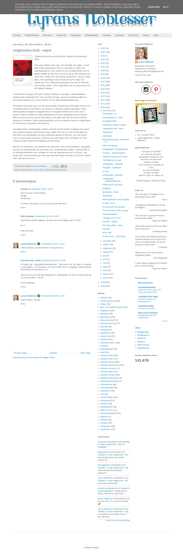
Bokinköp (104, 314)
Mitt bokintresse (145, 283)
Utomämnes (105, 429)
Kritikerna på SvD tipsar (112, 185)
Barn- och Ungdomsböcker (111, 307)
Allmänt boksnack (107, 301)
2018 (103, 78)
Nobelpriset (61, 35)
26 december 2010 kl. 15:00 (46, 216)
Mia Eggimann (104, 465)
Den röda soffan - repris (112, 225)
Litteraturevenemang (109, 381)
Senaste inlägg (20, 353)
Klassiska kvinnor (107, 343)
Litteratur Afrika (106, 355)
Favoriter (17, 35)
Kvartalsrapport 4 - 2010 (113, 117)
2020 (103, 70)
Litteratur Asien (106, 359)
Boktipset (141, 342)
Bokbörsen (141, 338)
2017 (103, 82)
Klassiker (104, 339)
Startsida (53, 353)
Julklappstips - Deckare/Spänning (112, 180)
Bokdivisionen (103, 452)
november (107, 241)
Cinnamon (102, 442)
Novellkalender (106, 407)
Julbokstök (107, 136)
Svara (23, 207)
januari (106, 278)
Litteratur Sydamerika (109, 378)
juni (104, 259)
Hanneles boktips (146, 306)
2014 (103, 93)
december (107, 111)
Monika (101, 488)
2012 (103, 100)
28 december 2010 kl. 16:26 (53, 260)
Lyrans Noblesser (28, 244)
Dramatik (104, 327)
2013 (103, 96)
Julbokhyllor (107, 132)
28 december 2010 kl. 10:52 (53, 244)
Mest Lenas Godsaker (148, 313)
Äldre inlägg (85, 353)
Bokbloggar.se (143, 335)
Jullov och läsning (110, 146)
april (105, 267)
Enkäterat (107, 188)
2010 (103, 107)
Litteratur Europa (50, 170)
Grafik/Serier (105, 333)
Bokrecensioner (27, 170)
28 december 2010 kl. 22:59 (53, 296)
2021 (103, 67)
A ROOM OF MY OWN (148, 297)
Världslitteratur (143, 348)
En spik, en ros (109, 203)
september (107, 248)
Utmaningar (105, 426)
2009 (103, 282)
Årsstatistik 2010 (109, 121)
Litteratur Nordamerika (109, 365)
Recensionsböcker (108, 413)
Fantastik (104, 330)
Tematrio (103, 423)
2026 (103, 48)
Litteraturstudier (106, 388)
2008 (103, 286)
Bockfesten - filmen (111, 192)
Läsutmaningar (106, 397)
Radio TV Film (106, 410)
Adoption (104, 298)
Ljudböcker (104, 391)
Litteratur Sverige (107, 375)
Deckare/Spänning (108, 323)
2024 (103, 56)
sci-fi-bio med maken (146, 308)
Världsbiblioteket (31, 35)
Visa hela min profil (143, 75)
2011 (103, 104)
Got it (166, 7)
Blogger (95, 547)
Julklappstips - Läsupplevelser (115, 149)
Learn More (154, 7)
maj (105, 263)
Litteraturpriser (106, 384)
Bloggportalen (143, 332)
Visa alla (164, 321)
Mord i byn (107, 232)
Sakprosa (104, 417)
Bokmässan (105, 317)
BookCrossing (143, 345)
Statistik (103, 420)
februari (106, 274)
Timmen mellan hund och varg (115, 210)
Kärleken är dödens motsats (114, 125)
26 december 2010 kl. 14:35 (41, 189)
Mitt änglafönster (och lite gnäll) (116, 199)
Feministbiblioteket (147, 287)
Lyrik (102, 394)
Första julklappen (110, 214)
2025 (103, 52)
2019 (103, 74)
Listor (102, 352)
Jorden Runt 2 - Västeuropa (114, 236)
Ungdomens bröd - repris (113, 128)
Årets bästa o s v (110, 114)
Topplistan (107, 35)
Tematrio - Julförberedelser (114, 153)
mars (105, 270)
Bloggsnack (105, 310)
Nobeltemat (107, 196)
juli (104, 256)
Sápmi (156, 35)
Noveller (103, 404)
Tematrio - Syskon (110, 221)
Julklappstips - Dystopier (113, 164)
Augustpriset (75, 35)
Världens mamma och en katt (115, 157)
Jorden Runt (133, 35)
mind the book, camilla (31, 260)
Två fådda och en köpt (112, 160)
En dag (106, 171)
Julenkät (106, 229)
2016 (103, 85)
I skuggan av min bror (112, 218)
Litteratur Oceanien (108, 368)
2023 (103, 59)
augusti (106, 252)
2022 (103, 63)
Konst (102, 346)
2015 (103, 89)
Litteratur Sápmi (107, 371)
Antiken (146, 35)
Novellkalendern (91, 35)
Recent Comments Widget (121, 520)
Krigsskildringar (106, 349)
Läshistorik (119, 35)
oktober (106, 244)
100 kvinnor (47, 35)
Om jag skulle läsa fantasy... (114, 207)
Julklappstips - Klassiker (113, 175)
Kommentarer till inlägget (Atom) (41, 357)
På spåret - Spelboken (112, 168)
